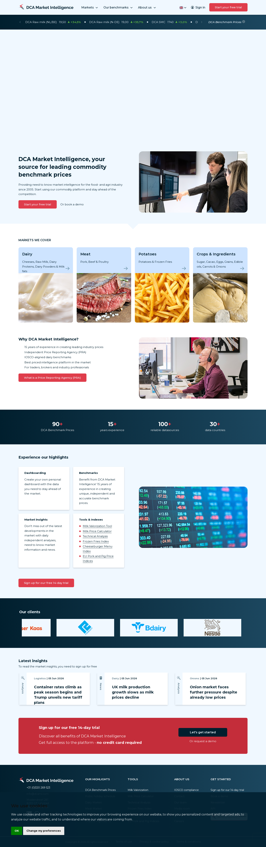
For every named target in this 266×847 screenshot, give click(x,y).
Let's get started (203, 732)
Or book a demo (72, 204)
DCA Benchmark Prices (100, 790)
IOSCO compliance (186, 790)
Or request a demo (203, 741)
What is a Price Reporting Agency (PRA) (52, 377)
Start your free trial (228, 7)
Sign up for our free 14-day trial (46, 583)
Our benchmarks (118, 8)
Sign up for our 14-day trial (227, 790)
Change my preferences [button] (44, 830)
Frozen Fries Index (96, 541)
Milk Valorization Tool (97, 526)
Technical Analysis (95, 536)
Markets (90, 8)
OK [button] (17, 830)
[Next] (201, 22)
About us (147, 8)
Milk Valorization (138, 790)
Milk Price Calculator (97, 531)
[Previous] (20, 22)
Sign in (198, 7)
